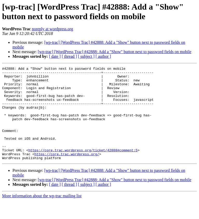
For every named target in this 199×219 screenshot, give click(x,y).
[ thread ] (69, 56)
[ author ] (103, 56)
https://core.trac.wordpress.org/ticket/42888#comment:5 (82, 167)
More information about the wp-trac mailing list (42, 214)
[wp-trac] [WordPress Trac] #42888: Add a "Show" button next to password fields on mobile (114, 52)
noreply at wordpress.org (52, 29)
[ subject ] (86, 56)
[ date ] (55, 56)
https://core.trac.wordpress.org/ (66, 171)
